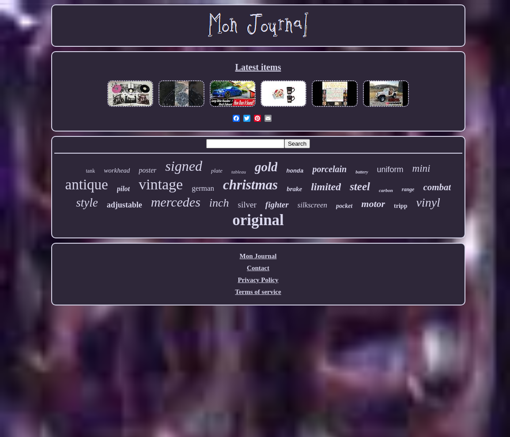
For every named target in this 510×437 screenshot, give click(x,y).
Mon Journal (258, 256)
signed (183, 166)
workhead (117, 170)
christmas (250, 184)
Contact (258, 267)
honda (294, 171)
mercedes (175, 202)
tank (90, 171)
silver (247, 204)
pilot (123, 188)
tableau (238, 171)
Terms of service (258, 291)
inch (219, 202)
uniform (390, 169)
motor (373, 203)
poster (147, 170)
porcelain (329, 169)
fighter (277, 204)
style (87, 202)
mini (421, 168)
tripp (400, 206)
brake (294, 188)
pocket (344, 206)
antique (86, 184)
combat (437, 187)
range (408, 189)
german (203, 188)
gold (266, 167)
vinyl (428, 202)
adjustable (124, 204)
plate (217, 170)
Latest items (258, 67)
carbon (386, 190)
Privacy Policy (258, 279)
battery (361, 172)
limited (326, 186)
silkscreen (312, 205)
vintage (161, 184)
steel (360, 186)
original (258, 220)
